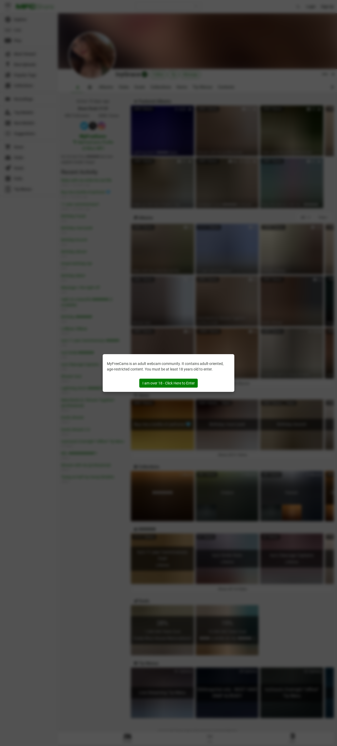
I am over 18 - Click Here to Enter (168, 383)
